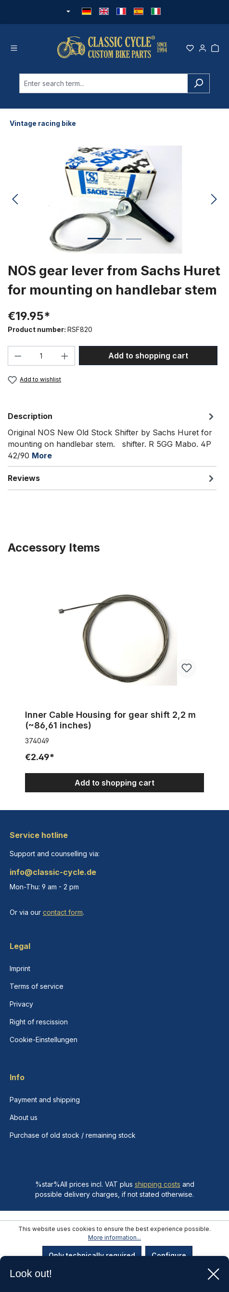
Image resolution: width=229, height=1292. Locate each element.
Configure (169, 1255)
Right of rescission (39, 1022)
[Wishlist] (190, 46)
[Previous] (15, 199)
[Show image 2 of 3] (114, 246)
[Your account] (202, 46)
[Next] (214, 199)
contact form (63, 912)
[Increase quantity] (65, 356)
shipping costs (157, 1184)
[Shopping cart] (215, 46)
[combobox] (103, 83)
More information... (114, 1237)
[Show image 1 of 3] (95, 246)
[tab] (112, 435)
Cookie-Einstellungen (43, 1039)
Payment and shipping (45, 1099)
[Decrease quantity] (18, 356)
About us (24, 1117)
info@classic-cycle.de (53, 872)
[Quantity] (41, 356)
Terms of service (37, 986)
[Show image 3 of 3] (133, 246)
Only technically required (92, 1255)
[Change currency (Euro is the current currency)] (67, 12)
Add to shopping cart (148, 355)
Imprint (20, 968)
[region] (114, 682)
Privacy (21, 1004)
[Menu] (14, 46)
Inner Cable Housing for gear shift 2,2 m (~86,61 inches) (110, 720)
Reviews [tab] (112, 478)
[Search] (198, 83)
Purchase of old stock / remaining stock (73, 1135)
